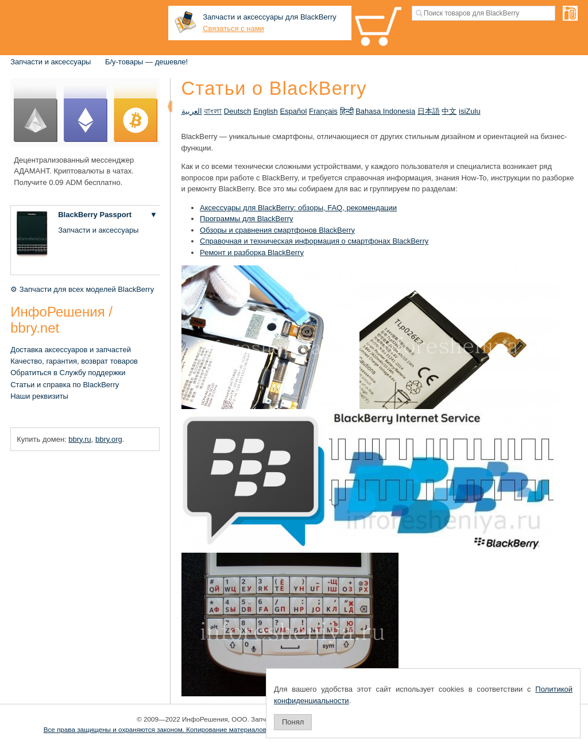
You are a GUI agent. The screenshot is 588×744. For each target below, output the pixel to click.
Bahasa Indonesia (385, 111)
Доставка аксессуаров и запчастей (70, 349)
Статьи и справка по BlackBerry (64, 384)
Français (323, 111)
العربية (191, 111)
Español (293, 111)
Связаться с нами (233, 28)
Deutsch (238, 111)
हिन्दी (347, 111)
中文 (449, 111)
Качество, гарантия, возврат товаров (74, 361)
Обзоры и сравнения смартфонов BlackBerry (277, 230)
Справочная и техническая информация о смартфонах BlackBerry (314, 241)
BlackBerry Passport (94, 214)
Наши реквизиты (39, 396)
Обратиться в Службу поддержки (67, 372)
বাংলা (213, 111)
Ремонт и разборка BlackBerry (252, 252)
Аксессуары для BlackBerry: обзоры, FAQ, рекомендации (298, 207)
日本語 (428, 111)
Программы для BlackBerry (246, 218)
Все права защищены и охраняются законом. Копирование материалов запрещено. (174, 729)
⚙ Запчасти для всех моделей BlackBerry (82, 289)
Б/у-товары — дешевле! (146, 61)
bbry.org (108, 439)
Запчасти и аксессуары (50, 61)
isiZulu (470, 111)
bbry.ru (79, 439)
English (265, 111)
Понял (293, 722)
